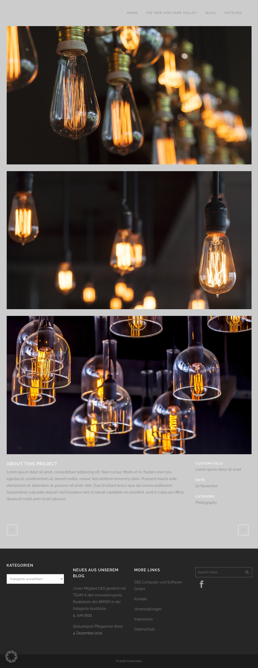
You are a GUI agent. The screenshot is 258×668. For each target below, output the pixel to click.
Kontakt (140, 599)
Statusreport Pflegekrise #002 (98, 626)
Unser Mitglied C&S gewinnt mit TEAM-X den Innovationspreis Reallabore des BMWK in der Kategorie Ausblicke (99, 598)
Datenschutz (144, 629)
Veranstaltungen (148, 609)
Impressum (143, 619)
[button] (11, 656)
